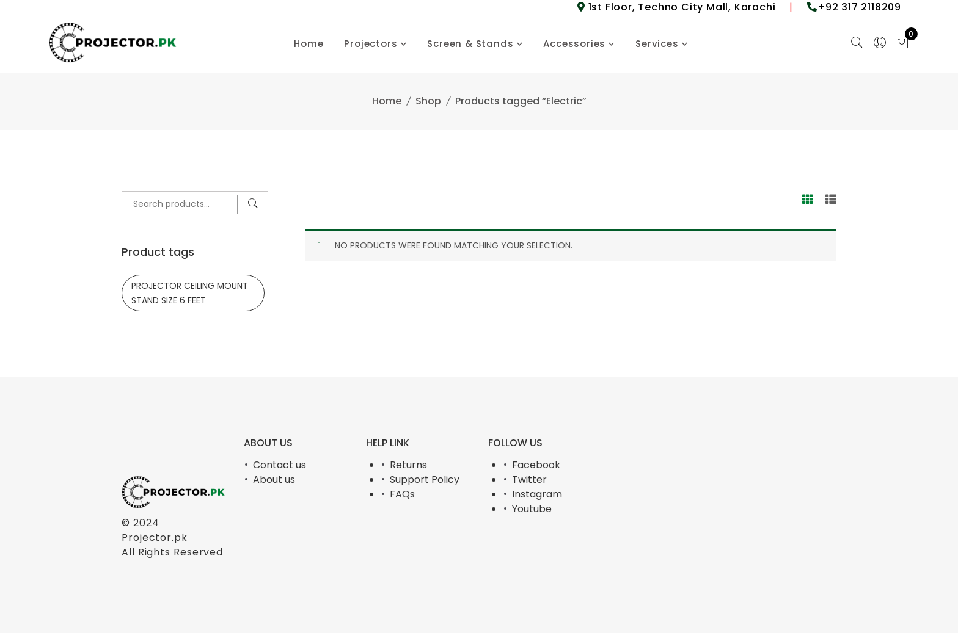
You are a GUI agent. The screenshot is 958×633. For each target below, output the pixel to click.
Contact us (279, 465)
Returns (408, 465)
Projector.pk (155, 537)
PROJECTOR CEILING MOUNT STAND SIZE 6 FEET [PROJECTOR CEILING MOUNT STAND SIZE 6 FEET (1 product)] (189, 293)
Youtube (532, 509)
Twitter (529, 479)
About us (274, 479)
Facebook (536, 465)
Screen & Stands (470, 43)
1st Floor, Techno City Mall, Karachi (680, 7)
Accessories (574, 43)
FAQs (402, 494)
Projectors (370, 43)
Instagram (537, 494)
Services (656, 43)
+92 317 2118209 (859, 7)
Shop (428, 101)
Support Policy (424, 479)
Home (308, 43)
